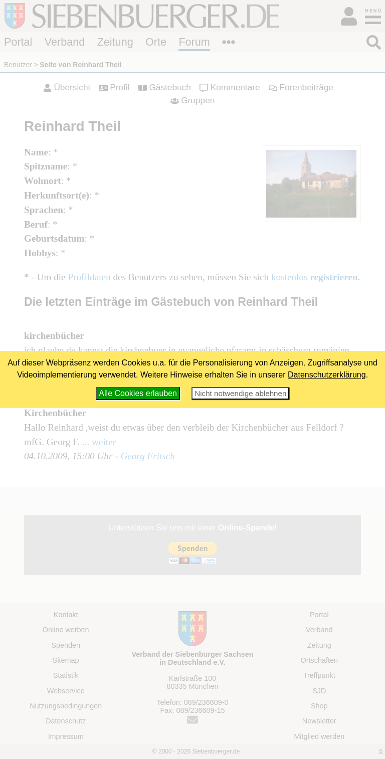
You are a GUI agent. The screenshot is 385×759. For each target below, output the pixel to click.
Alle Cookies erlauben (138, 393)
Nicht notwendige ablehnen (240, 393)
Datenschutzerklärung (327, 374)
